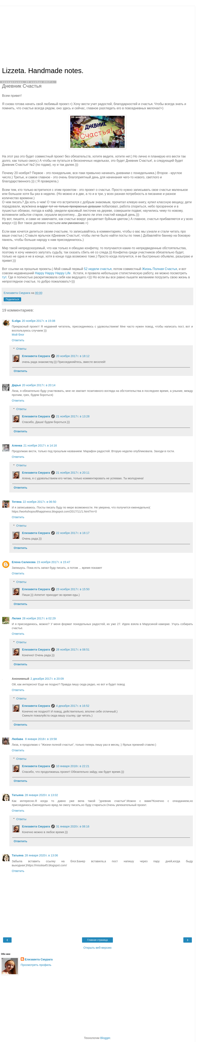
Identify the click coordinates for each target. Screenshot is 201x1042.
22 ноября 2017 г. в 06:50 (39, 501)
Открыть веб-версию (97, 947)
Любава (18, 739)
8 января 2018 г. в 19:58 (41, 739)
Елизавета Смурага (36, 356)
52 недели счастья (98, 269)
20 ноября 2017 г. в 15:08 (38, 320)
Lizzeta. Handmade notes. (42, 70)
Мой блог (18, 334)
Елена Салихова (24, 562)
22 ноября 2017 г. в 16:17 (73, 533)
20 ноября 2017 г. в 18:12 (73, 356)
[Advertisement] (97, 34)
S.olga (16, 320)
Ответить (18, 340)
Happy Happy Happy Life (53, 273)
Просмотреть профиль (36, 965)
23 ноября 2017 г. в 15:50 (73, 589)
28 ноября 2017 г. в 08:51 (73, 649)
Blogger (105, 1038)
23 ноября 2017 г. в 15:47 (53, 562)
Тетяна (17, 501)
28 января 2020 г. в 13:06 (41, 855)
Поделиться (12, 299)
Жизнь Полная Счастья (159, 269)
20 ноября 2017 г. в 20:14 (38, 385)
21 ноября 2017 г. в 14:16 (40, 445)
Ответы (21, 348)
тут (4, 277)
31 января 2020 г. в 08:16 (72, 826)
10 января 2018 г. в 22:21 (72, 766)
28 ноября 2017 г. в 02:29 (39, 618)
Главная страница (97, 940)
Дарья (16, 385)
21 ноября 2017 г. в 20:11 (73, 472)
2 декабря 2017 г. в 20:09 (47, 678)
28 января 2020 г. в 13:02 (41, 795)
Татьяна (17, 795)
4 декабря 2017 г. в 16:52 (72, 705)
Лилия (16, 618)
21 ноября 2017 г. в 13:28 (73, 416)
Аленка (17, 445)
